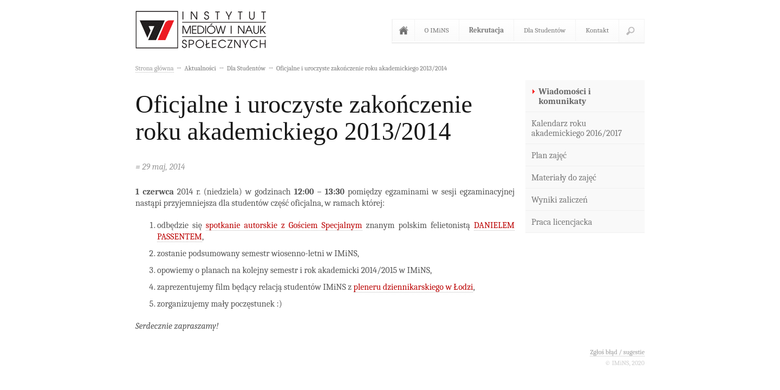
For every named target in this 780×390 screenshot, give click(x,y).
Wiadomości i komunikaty (564, 96)
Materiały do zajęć (563, 178)
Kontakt (597, 30)
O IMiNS (437, 30)
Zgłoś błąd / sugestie (617, 352)
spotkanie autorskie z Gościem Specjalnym (284, 225)
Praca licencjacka (561, 222)
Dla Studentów (545, 30)
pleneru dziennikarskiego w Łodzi (413, 287)
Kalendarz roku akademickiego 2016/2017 (576, 128)
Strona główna (405, 30)
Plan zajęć (549, 155)
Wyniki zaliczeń (559, 200)
